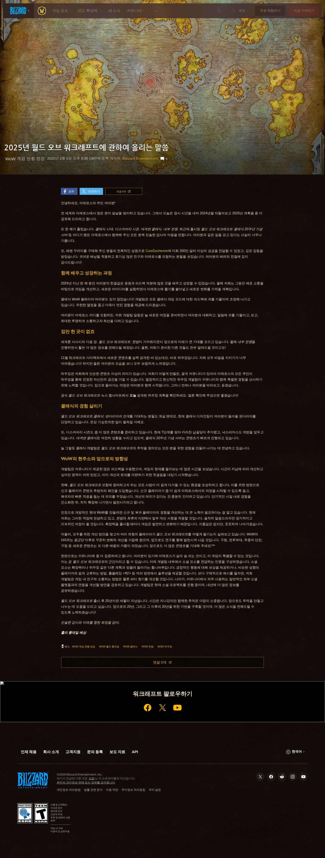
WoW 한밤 (148, 646)
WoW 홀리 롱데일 (109, 646)
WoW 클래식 (130, 646)
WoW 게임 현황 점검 (83, 646)
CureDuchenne (157, 251)
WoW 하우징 (165, 646)
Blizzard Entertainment (140, 158)
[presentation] (18, 10)
